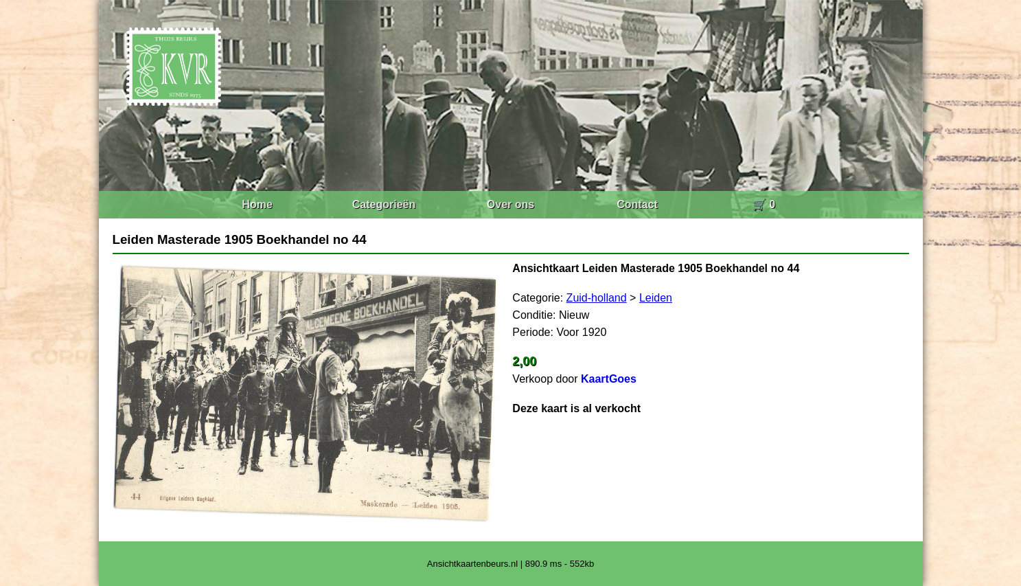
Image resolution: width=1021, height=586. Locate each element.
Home (257, 204)
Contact (637, 204)
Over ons (510, 204)
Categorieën (383, 204)
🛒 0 (764, 204)
